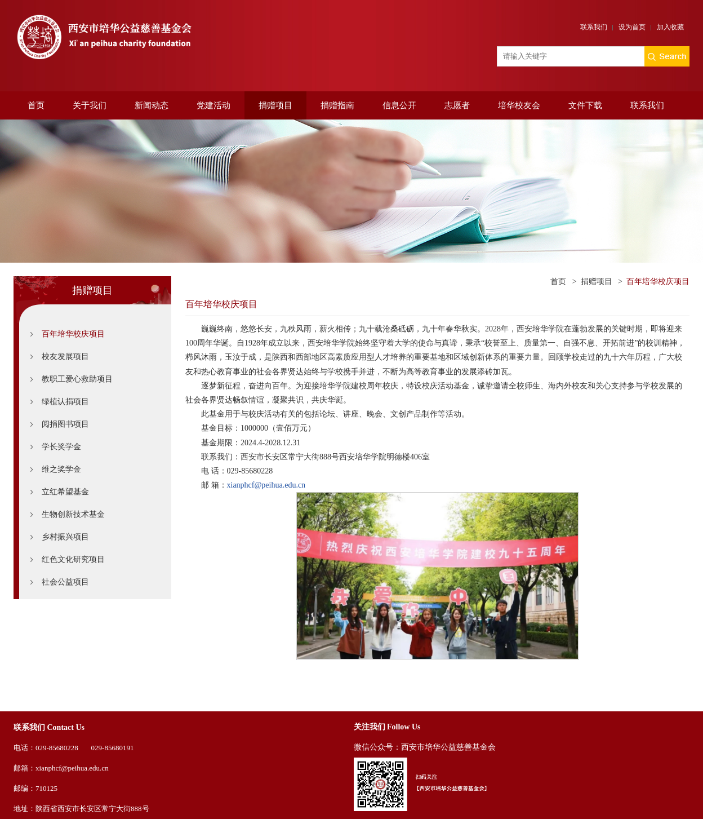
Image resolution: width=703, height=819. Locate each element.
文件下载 (585, 105)
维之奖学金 (61, 469)
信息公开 (399, 105)
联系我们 (593, 27)
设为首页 (632, 27)
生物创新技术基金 (73, 514)
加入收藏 (670, 27)
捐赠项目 (275, 105)
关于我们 (89, 105)
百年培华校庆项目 (73, 334)
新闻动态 (151, 105)
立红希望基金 (65, 492)
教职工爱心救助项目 (77, 379)
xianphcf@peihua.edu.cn (266, 485)
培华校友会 (519, 105)
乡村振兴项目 (65, 537)
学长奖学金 (61, 446)
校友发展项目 (65, 356)
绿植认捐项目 (65, 401)
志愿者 (457, 105)
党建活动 (213, 105)
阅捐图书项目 (65, 424)
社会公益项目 (65, 582)
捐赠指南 (337, 105)
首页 (36, 105)
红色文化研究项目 (73, 559)
